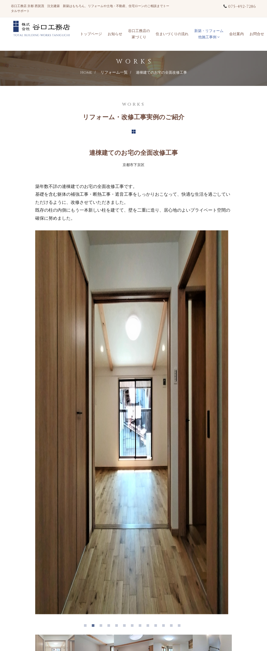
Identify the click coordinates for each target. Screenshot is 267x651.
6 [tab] (125, 626)
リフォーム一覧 (114, 72)
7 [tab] (133, 626)
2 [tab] (94, 626)
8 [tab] (141, 626)
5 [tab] (117, 626)
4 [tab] (110, 626)
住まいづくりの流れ (172, 34)
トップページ (91, 34)
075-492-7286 (242, 6)
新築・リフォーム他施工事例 (208, 34)
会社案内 (236, 34)
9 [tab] (149, 626)
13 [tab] (180, 626)
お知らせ (115, 34)
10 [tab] (157, 626)
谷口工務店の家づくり (139, 34)
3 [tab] (102, 626)
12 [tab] (172, 626)
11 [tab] (164, 626)
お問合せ (257, 34)
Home (86, 72)
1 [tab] (86, 626)
